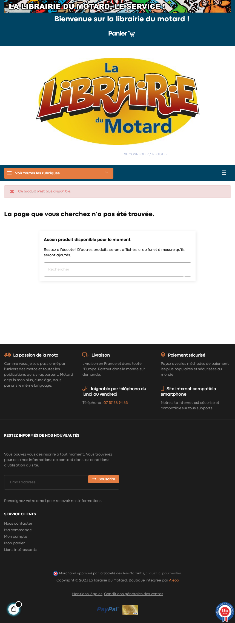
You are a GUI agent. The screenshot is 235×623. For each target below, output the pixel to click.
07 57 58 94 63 (116, 402)
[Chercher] (117, 269)
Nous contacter (18, 523)
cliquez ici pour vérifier (163, 573)
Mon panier (14, 543)
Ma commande (18, 530)
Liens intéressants (20, 549)
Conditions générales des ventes (133, 594)
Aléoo (174, 580)
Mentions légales (87, 594)
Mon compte (15, 536)
